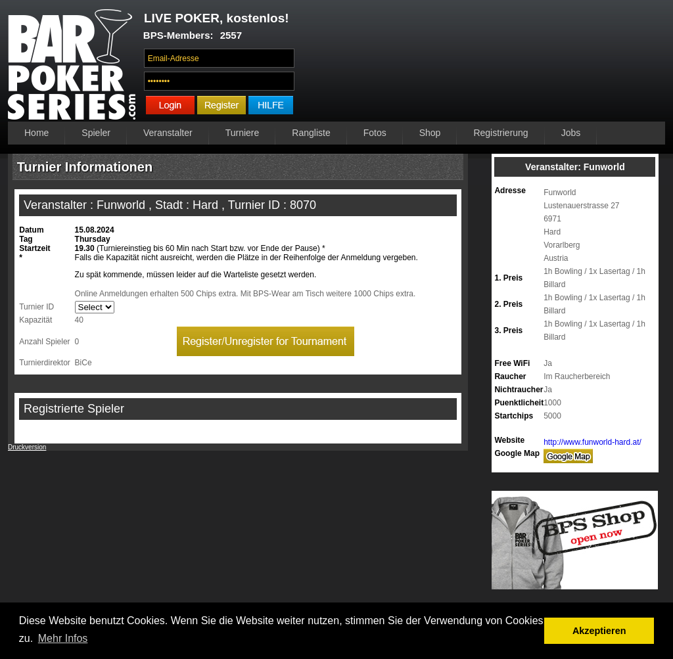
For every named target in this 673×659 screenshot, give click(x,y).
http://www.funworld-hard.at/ (592, 442)
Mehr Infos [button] (63, 638)
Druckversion (27, 447)
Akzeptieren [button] (599, 630)
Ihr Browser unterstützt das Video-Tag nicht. (483, 63)
